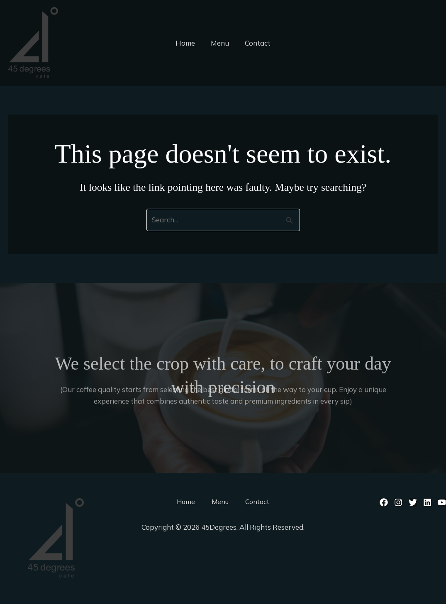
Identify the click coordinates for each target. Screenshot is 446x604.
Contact (256, 43)
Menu (220, 43)
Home (187, 43)
